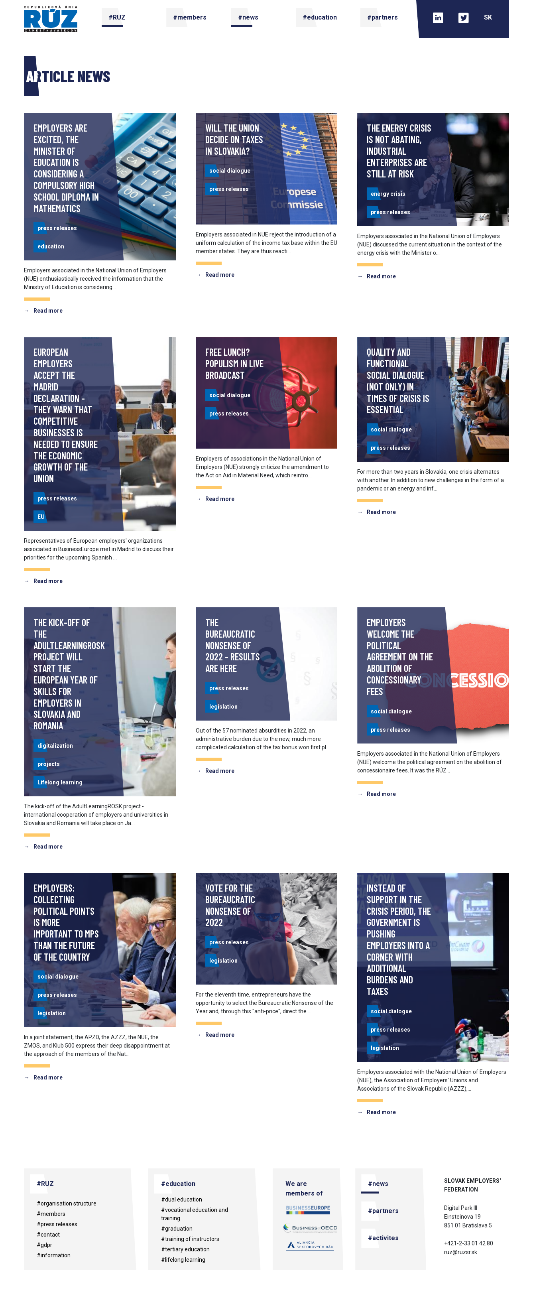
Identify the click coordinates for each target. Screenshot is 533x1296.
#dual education (181, 1199)
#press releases (57, 1224)
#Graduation (177, 1228)
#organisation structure (66, 1203)
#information (54, 1255)
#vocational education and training (194, 1214)
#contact (48, 1234)
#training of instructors (190, 1239)
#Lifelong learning (183, 1260)
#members (51, 1214)
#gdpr (44, 1245)
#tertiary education (185, 1249)
